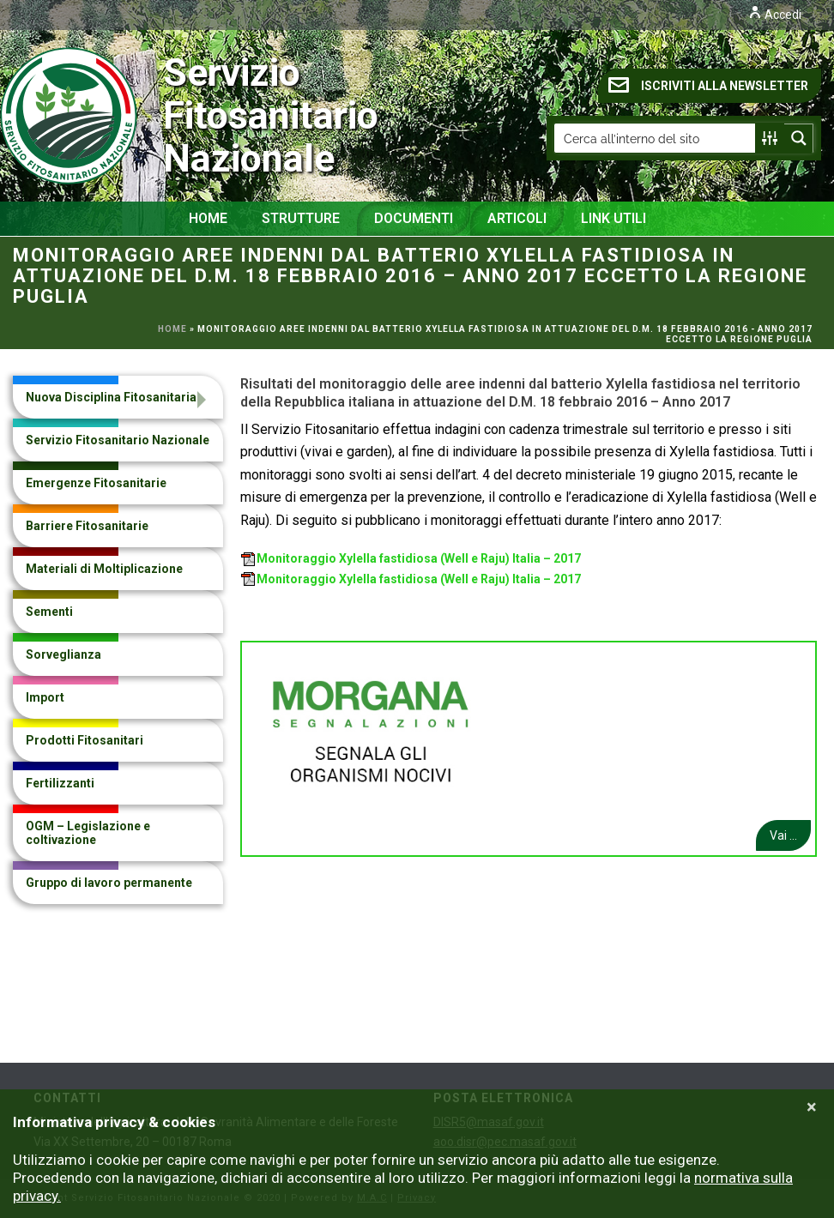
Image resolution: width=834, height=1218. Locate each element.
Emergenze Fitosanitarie (96, 483)
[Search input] (655, 138)
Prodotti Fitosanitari (84, 740)
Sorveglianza (63, 654)
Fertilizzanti (60, 783)
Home (208, 218)
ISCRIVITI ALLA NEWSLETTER (708, 85)
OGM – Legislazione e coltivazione (88, 833)
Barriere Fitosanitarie (87, 526)
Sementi (49, 611)
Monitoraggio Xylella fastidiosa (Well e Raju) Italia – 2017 (411, 558)
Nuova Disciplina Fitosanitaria (111, 397)
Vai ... (783, 835)
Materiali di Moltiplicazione (104, 569)
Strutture (301, 218)
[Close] (812, 1107)
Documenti (413, 218)
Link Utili (613, 218)
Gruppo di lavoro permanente (109, 882)
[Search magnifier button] (798, 138)
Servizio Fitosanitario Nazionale (120, 115)
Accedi (774, 14)
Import (45, 697)
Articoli (517, 218)
